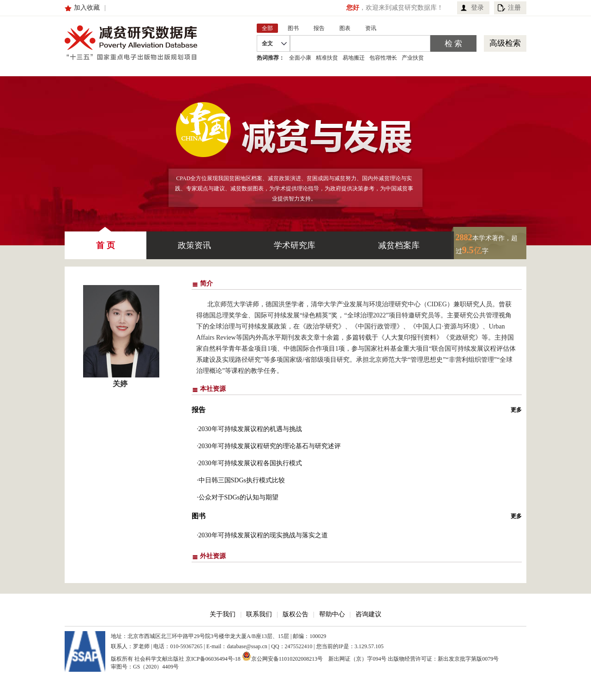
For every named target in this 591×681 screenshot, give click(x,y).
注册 (514, 7)
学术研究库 (294, 245)
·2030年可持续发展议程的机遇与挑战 (249, 429)
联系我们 (259, 614)
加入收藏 (87, 7)
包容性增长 (383, 58)
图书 (198, 516)
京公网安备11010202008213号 (282, 656)
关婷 (120, 384)
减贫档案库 (399, 245)
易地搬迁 (354, 58)
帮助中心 (332, 614)
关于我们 (222, 614)
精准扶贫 (327, 58)
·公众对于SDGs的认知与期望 (237, 497)
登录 (477, 7)
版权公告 (295, 614)
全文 (267, 43)
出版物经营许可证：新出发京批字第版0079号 (443, 659)
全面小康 (300, 58)
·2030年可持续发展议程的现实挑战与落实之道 (262, 535)
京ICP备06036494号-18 (213, 659)
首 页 (105, 240)
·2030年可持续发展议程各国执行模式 (249, 463)
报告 (198, 409)
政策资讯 (194, 245)
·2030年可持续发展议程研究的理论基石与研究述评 (269, 446)
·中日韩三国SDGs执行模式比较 (241, 480)
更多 (516, 410)
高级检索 (505, 43)
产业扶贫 (413, 58)
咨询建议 (368, 614)
